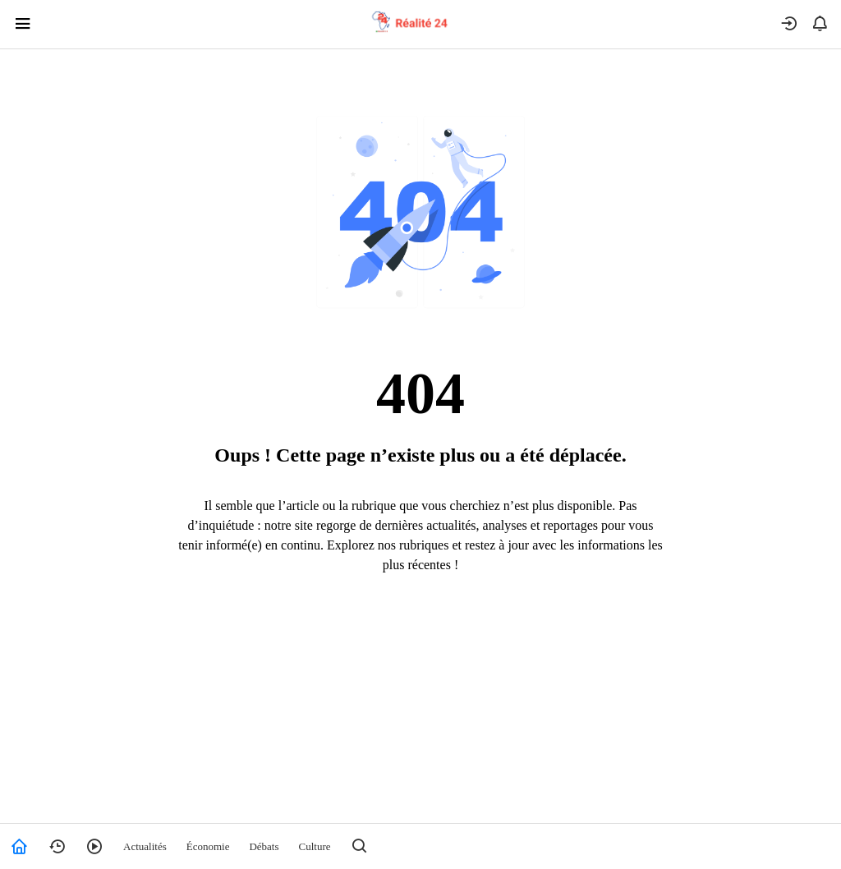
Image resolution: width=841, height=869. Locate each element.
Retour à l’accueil (421, 632)
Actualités (145, 846)
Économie (208, 846)
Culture (315, 846)
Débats (263, 846)
